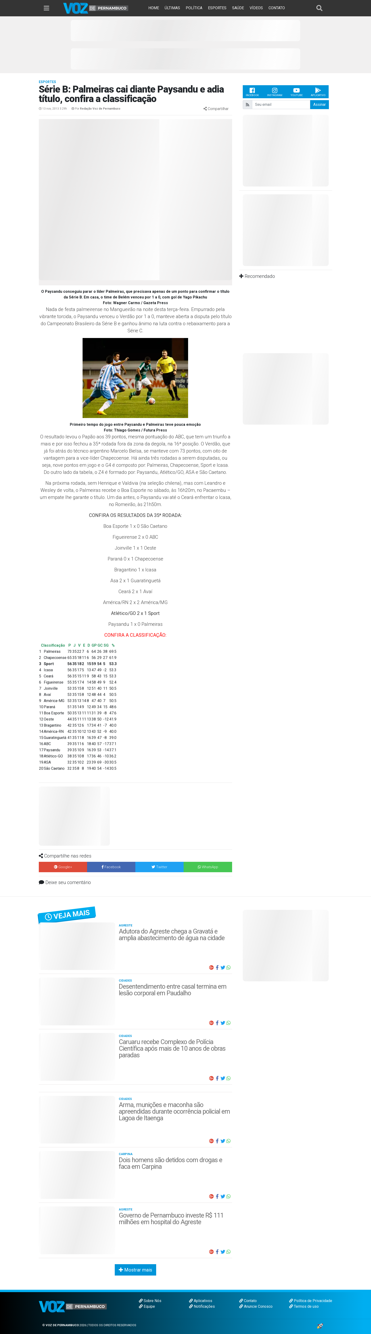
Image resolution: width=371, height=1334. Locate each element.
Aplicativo (318, 92)
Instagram (274, 92)
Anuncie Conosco (256, 1306)
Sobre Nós (150, 1300)
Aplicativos (200, 1300)
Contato (248, 1300)
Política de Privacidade (310, 1300)
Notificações (202, 1306)
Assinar (319, 104)
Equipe (147, 1306)
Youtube (297, 92)
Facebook (252, 92)
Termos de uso (304, 1306)
